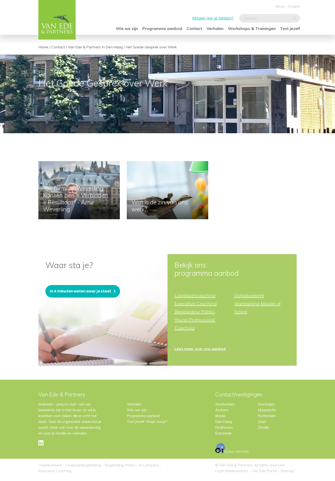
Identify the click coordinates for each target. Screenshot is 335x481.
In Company (149, 465)
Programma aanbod (162, 28)
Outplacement (249, 295)
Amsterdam (225, 404)
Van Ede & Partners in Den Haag (95, 47)
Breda (220, 415)
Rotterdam (267, 415)
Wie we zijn (127, 28)
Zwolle (263, 427)
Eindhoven (224, 427)
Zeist (262, 421)
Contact (194, 28)
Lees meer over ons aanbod (200, 348)
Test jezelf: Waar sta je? (147, 421)
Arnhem (221, 410)
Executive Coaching (195, 303)
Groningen (266, 404)
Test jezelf (290, 28)
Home (43, 47)
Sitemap (287, 470)
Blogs (280, 6)
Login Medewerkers (232, 470)
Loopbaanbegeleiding (83, 465)
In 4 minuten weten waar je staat (80, 291)
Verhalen (215, 28)
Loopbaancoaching (195, 295)
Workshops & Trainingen (252, 28)
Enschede (223, 433)
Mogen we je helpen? (213, 18)
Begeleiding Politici (194, 312)
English (294, 6)
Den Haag (223, 421)
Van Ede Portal (265, 470)
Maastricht (267, 410)
